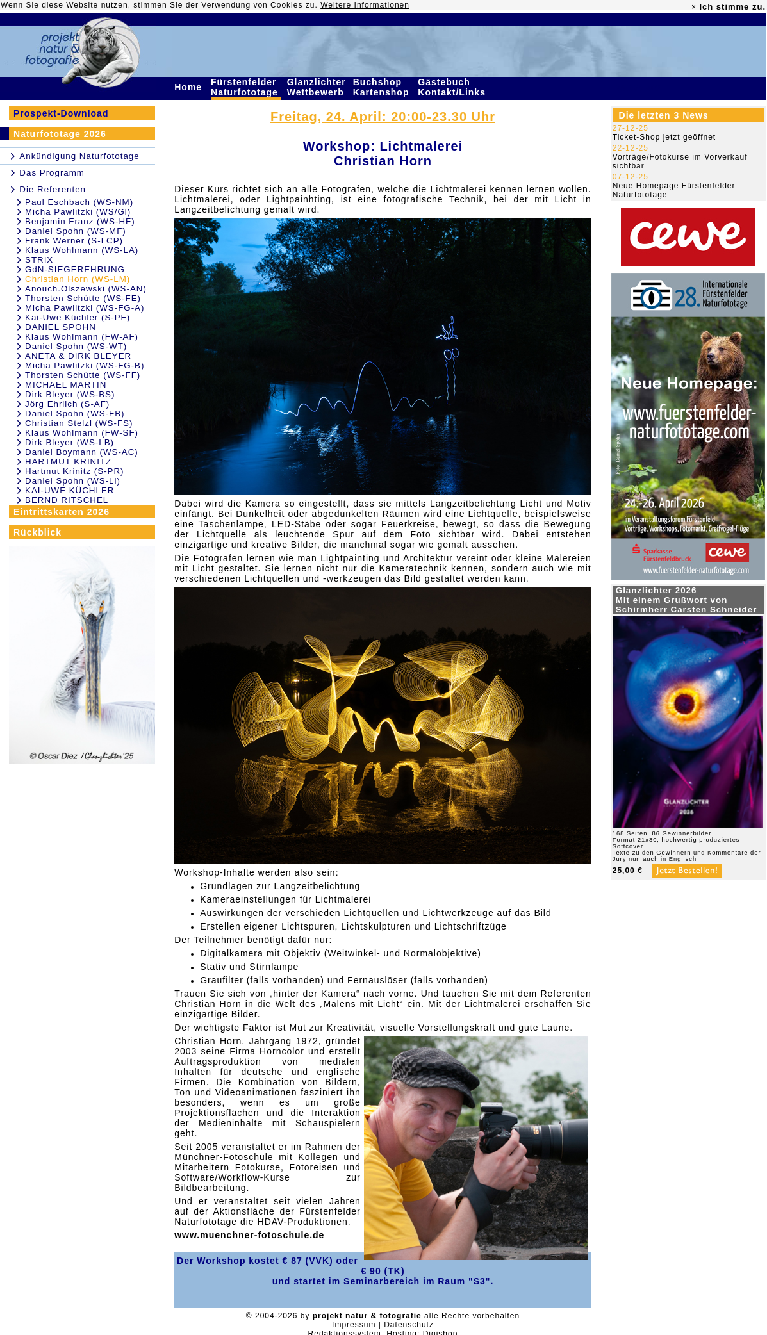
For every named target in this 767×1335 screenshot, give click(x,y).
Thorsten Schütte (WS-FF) (82, 375)
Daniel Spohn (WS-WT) (76, 346)
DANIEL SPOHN (60, 327)
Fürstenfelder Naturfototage (246, 87)
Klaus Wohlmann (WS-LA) (81, 250)
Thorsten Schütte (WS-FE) (83, 298)
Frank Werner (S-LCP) (74, 240)
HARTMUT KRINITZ (68, 461)
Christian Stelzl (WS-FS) (79, 423)
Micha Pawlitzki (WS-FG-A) (84, 308)
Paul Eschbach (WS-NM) (79, 202)
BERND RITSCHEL (66, 500)
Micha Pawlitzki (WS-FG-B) (84, 365)
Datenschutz (409, 1324)
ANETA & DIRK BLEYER (78, 356)
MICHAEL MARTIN (65, 384)
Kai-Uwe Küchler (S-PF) (77, 317)
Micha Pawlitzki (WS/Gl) (78, 212)
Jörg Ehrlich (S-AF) (67, 404)
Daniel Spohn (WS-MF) (75, 231)
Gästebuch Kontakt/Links (453, 87)
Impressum (353, 1324)
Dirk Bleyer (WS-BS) (70, 394)
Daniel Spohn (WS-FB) (75, 413)
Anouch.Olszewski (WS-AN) (86, 288)
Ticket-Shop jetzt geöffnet (664, 137)
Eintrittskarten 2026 (61, 512)
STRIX (39, 260)
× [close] (694, 7)
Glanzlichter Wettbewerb (317, 87)
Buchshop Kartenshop (383, 87)
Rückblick (37, 532)
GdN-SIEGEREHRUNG (75, 269)
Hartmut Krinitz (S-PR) (74, 471)
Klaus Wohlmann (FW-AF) (81, 336)
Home (189, 87)
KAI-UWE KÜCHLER (69, 490)
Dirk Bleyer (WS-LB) (69, 442)
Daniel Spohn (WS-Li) (72, 481)
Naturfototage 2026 (59, 134)
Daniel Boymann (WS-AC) (81, 452)
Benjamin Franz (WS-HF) (80, 221)
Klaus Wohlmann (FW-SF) (81, 433)
